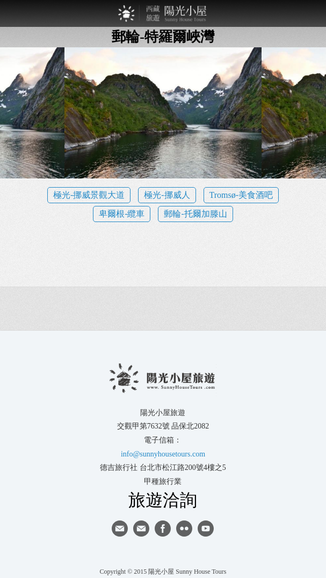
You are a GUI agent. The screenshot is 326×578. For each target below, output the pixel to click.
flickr (184, 528)
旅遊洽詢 (162, 499)
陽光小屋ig (141, 528)
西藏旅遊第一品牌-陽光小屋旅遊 (163, 13)
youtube (205, 528)
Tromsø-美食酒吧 (241, 194)
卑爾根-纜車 (121, 213)
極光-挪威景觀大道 (89, 194)
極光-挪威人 (167, 194)
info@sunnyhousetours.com (163, 454)
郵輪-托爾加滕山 (195, 213)
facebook (162, 528)
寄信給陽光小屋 (119, 528)
